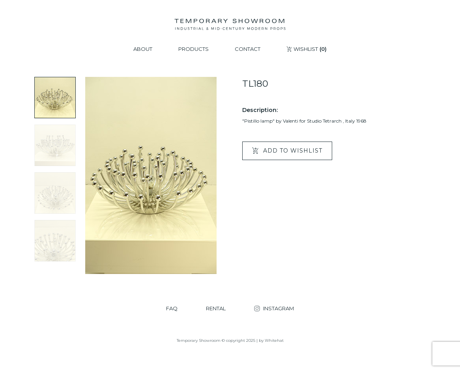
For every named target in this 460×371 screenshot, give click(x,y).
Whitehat (274, 340)
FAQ (172, 308)
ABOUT (142, 49)
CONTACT (247, 49)
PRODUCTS (193, 49)
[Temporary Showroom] (229, 24)
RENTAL (216, 308)
